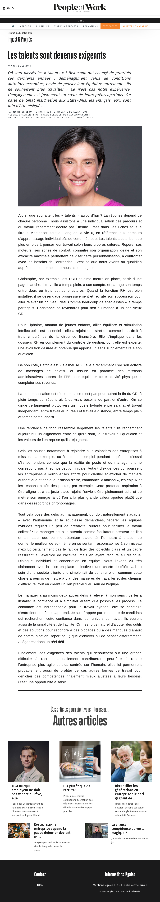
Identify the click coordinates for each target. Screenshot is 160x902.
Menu (80, 21)
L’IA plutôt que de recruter (76, 788)
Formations (90, 26)
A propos (25, 26)
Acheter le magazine (135, 26)
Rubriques (42, 26)
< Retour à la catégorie (20, 33)
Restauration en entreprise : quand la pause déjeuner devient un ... (52, 830)
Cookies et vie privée (135, 885)
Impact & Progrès (20, 39)
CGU (117, 885)
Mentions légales (103, 885)
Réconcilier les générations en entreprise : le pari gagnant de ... (129, 792)
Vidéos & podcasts (66, 26)
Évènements (110, 26)
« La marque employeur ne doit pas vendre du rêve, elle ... (27, 792)
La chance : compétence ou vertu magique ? (128, 829)
